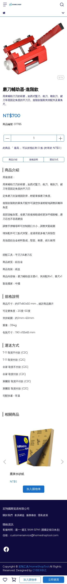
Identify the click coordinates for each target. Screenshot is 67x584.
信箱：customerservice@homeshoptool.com (30, 535)
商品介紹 (13, 159)
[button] (62, 462)
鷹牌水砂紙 (17, 474)
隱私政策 (43, 515)
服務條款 (31, 515)
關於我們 (8, 515)
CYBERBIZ (39, 570)
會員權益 (19, 515)
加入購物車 (30, 579)
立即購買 (53, 579)
